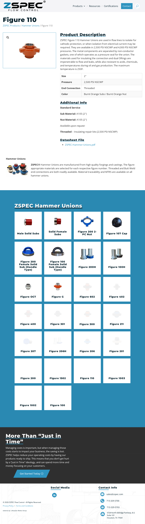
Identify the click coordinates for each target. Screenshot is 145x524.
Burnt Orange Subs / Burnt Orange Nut (105, 94)
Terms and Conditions (24, 506)
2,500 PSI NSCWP (93, 82)
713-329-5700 (112, 500)
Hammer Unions (31, 25)
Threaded (89, 88)
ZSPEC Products (11, 25)
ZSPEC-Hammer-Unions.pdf (80, 144)
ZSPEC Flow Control (16, 502)
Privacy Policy (8, 506)
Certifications (111, 6)
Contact (127, 6)
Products (78, 6)
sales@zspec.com (114, 494)
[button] (7, 37)
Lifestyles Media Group (19, 511)
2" (85, 76)
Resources (94, 6)
